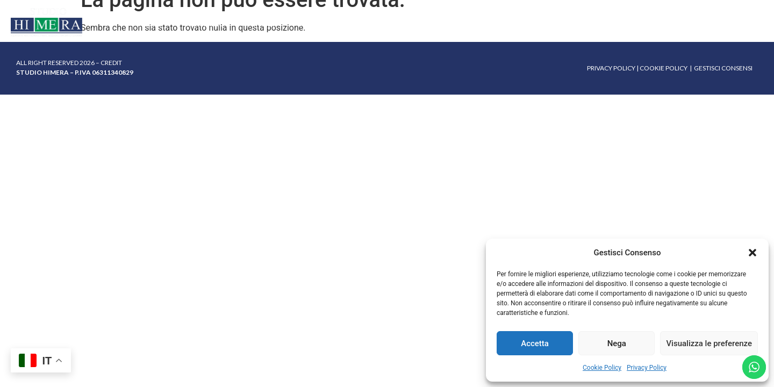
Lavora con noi (538, 23)
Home (149, 23)
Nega (616, 343)
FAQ (436, 23)
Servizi (260, 23)
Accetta (535, 343)
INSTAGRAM (701, 22)
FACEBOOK (746, 22)
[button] (752, 252)
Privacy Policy (646, 367)
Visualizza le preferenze (709, 343)
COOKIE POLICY (663, 68)
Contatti (614, 23)
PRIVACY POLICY (611, 68)
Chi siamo (204, 23)
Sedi (474, 23)
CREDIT (111, 63)
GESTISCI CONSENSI (723, 68)
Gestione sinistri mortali (351, 23)
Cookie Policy (602, 367)
